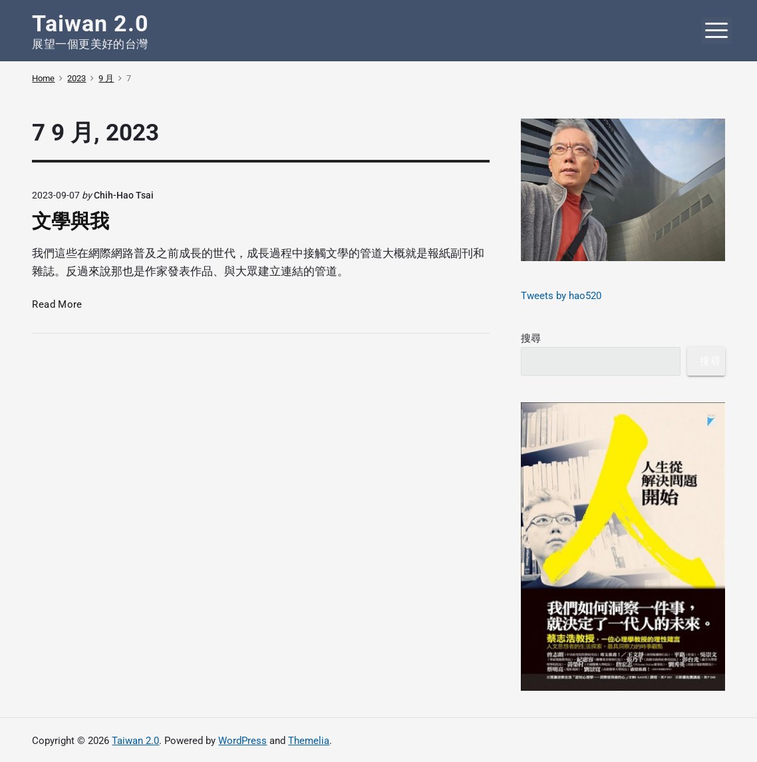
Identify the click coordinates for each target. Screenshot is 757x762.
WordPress (242, 741)
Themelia (308, 741)
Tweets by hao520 (561, 296)
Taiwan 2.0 (135, 741)
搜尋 (531, 338)
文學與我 (70, 221)
